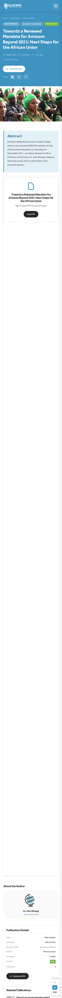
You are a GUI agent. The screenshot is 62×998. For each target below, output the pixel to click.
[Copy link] (25, 76)
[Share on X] (19, 76)
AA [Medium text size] (55, 987)
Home (5, 18)
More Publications (31, 915)
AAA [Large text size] (55, 992)
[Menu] (56, 6)
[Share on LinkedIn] (12, 76)
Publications (16, 18)
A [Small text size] (54, 982)
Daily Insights (28, 18)
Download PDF (14, 69)
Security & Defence (32, 24)
